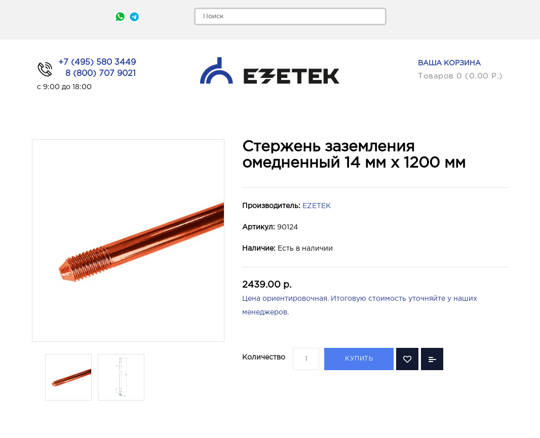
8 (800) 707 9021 (100, 73)
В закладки (407, 359)
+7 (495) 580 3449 (97, 62)
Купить (359, 359)
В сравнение (432, 359)
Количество (263, 357)
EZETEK (316, 206)
